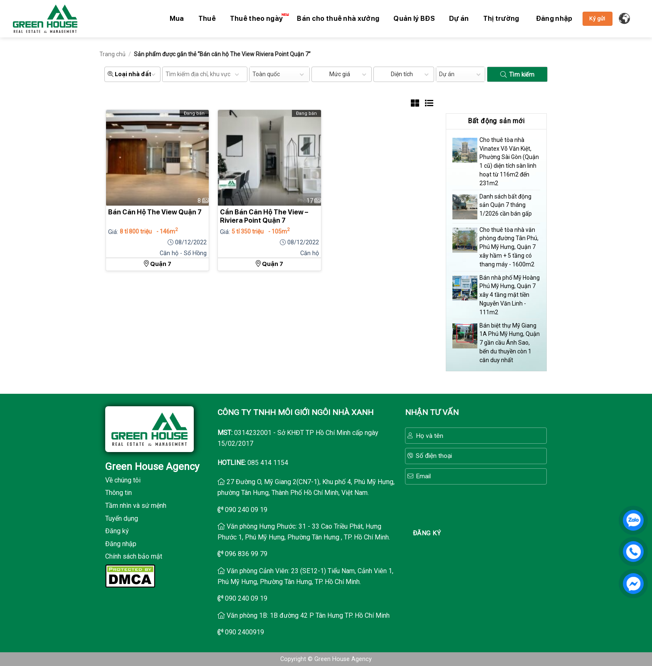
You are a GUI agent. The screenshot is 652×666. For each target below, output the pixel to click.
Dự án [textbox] (446, 74)
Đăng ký (117, 531)
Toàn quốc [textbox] (266, 74)
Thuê (207, 18)
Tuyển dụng (121, 518)
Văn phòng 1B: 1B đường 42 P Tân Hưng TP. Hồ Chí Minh (308, 615)
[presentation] (476, 505)
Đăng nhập (120, 544)
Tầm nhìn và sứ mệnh (135, 505)
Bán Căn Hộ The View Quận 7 (155, 212)
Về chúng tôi (123, 480)
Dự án (459, 18)
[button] (554, 18)
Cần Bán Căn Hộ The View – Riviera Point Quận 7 (264, 216)
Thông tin (118, 493)
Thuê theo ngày (258, 17)
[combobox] (279, 74)
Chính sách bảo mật (133, 556)
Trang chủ (112, 54)
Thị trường (501, 18)
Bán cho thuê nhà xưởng (338, 18)
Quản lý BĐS (414, 18)
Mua (177, 18)
